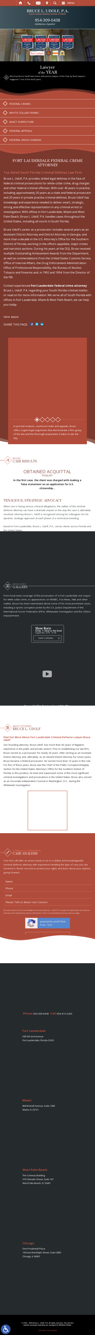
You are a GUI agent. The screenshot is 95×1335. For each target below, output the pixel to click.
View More (11, 317)
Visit (47, 3)
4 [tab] (52, 419)
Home (20, 3)
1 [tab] (37, 419)
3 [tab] (47, 419)
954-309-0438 (47, 21)
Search (55, 3)
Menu (71, 3)
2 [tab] (42, 419)
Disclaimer (52, 1330)
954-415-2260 (64, 1013)
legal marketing (39, 1325)
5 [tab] (58, 419)
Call (29, 3)
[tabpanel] (47, 376)
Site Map (42, 1330)
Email (38, 3)
